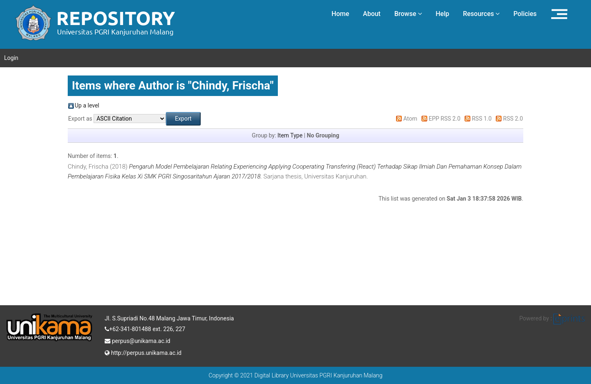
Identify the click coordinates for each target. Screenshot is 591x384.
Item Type (289, 135)
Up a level (87, 105)
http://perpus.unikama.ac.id (143, 352)
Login (11, 58)
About (371, 14)
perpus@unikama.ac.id (137, 340)
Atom (410, 118)
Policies (525, 14)
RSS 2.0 (513, 118)
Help (442, 14)
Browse (408, 14)
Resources (481, 14)
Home (340, 14)
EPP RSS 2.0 (444, 118)
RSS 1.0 (482, 118)
